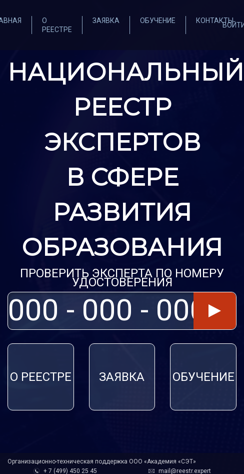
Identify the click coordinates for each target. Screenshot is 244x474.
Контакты (215, 21)
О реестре (41, 377)
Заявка (106, 21)
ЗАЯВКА (121, 377)
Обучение (158, 21)
